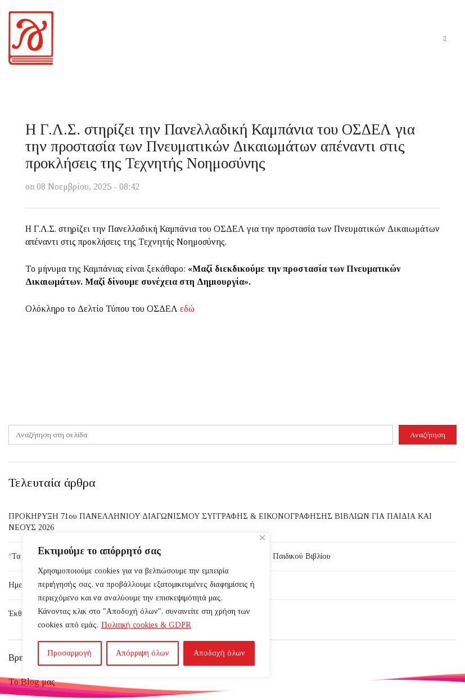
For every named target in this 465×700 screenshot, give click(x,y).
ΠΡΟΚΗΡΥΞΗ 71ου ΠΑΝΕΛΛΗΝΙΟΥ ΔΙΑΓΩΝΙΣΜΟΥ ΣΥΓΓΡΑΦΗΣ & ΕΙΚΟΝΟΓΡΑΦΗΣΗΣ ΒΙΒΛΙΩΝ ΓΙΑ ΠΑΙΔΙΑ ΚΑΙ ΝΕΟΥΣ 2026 (220, 522)
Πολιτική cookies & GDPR (146, 625)
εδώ (187, 308)
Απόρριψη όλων (142, 653)
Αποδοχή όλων (219, 653)
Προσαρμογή (69, 653)
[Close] (262, 537)
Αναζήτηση (427, 434)
